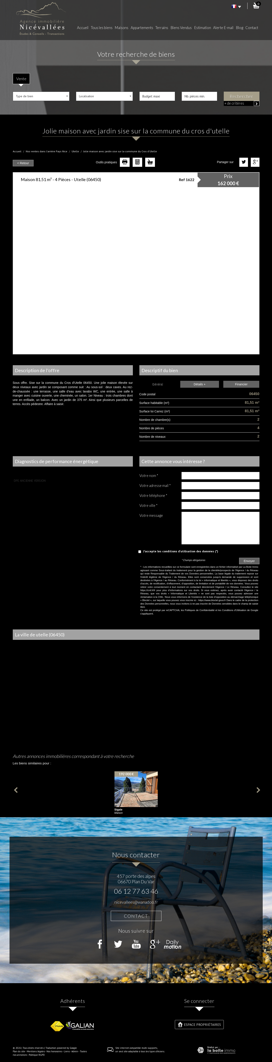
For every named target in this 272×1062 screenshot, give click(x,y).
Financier (241, 384)
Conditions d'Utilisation (234, 610)
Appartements (142, 27)
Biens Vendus (181, 27)
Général (157, 384)
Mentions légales (36, 1051)
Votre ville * (148, 505)
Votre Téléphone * (153, 495)
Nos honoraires (54, 1051)
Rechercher (241, 96)
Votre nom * (148, 475)
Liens (67, 1051)
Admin (74, 1051)
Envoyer (249, 561)
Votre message (151, 515)
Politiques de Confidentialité (199, 610)
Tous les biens (102, 27)
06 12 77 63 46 (136, 891)
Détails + (200, 384)
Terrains (161, 27)
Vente (21, 78)
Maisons (121, 27)
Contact (251, 27)
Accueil (83, 27)
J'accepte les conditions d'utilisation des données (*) (180, 551)
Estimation (202, 27)
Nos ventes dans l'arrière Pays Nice (46, 151)
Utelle (75, 151)
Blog (239, 27)
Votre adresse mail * (155, 485)
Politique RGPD (37, 1054)
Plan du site (19, 1051)
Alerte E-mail (223, 27)
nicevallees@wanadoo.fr (136, 902)
